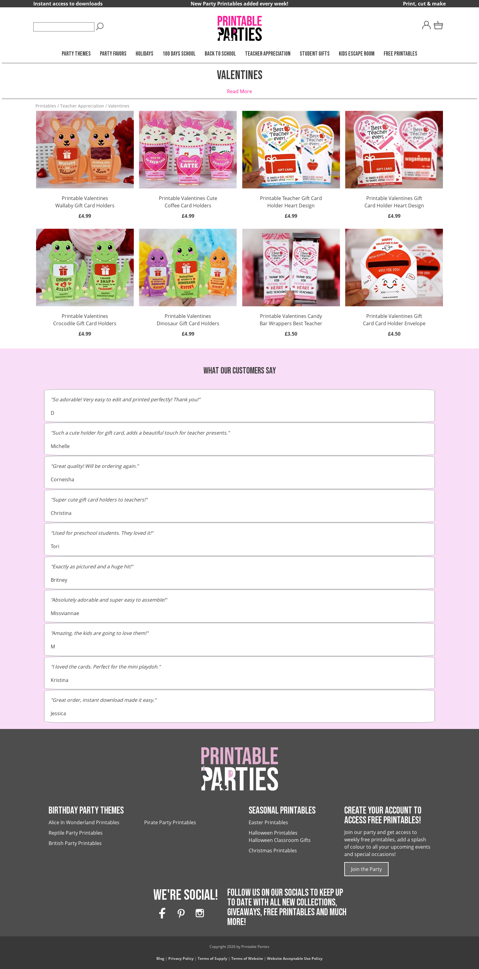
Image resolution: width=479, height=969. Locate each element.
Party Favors (113, 53)
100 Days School (179, 53)
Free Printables (400, 53)
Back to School (220, 53)
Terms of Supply (212, 958)
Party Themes (76, 53)
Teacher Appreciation (268, 53)
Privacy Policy (181, 958)
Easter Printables (268, 822)
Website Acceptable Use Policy (295, 958)
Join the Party (366, 869)
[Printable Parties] (239, 25)
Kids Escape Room (357, 53)
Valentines (119, 106)
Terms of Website (247, 958)
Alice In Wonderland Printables (84, 822)
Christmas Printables (273, 850)
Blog (160, 958)
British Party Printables (75, 843)
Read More (239, 91)
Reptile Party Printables (76, 832)
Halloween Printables (273, 832)
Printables (45, 106)
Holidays (144, 53)
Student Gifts (315, 53)
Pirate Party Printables (170, 822)
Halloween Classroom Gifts (280, 840)
